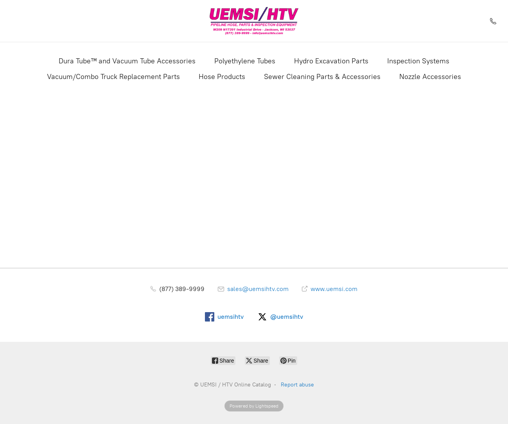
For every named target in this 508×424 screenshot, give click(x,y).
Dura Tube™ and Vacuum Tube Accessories (127, 61)
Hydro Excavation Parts (331, 61)
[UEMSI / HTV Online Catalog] (254, 21)
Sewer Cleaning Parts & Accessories (322, 76)
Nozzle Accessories (430, 76)
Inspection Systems (418, 61)
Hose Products (222, 76)
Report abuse (297, 384)
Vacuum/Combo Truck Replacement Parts (113, 76)
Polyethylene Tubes (244, 61)
